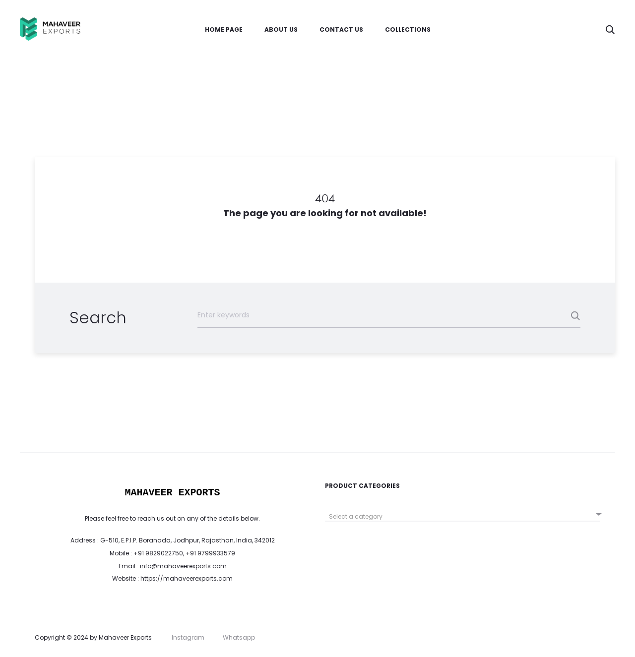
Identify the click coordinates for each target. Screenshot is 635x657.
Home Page (224, 29)
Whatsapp (239, 637)
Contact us (341, 29)
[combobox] (462, 513)
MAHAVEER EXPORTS (172, 492)
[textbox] (462, 517)
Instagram (188, 637)
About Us (281, 29)
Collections (408, 29)
